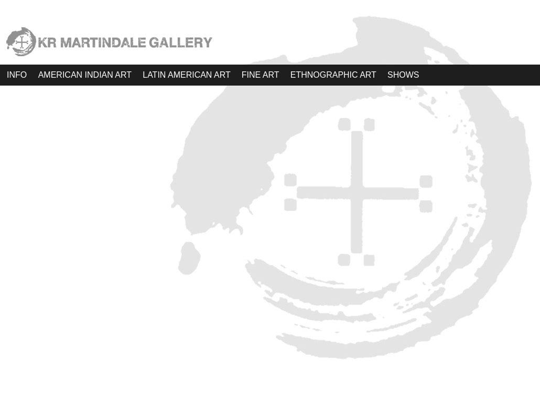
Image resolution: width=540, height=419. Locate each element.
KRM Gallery (269, 392)
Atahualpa (274, 406)
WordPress (270, 406)
